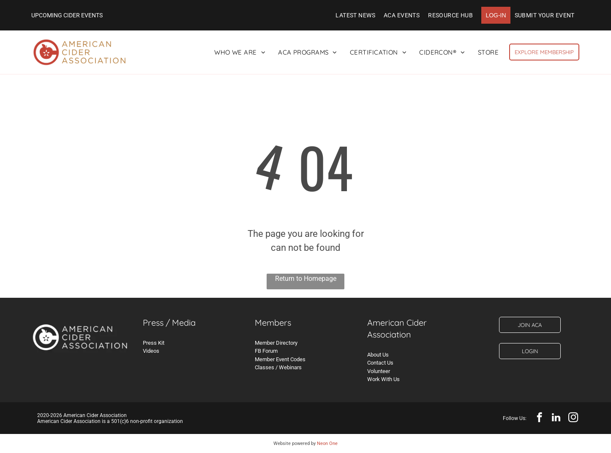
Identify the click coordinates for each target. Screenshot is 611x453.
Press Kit (153, 343)
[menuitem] (355, 15)
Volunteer (378, 371)
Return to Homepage (305, 279)
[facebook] (539, 418)
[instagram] (573, 418)
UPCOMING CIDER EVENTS (67, 15)
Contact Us (380, 363)
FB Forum (266, 351)
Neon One (327, 443)
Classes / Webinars (278, 367)
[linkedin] (556, 418)
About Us (378, 354)
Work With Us (383, 379)
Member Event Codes (280, 359)
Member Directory (276, 343)
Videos (151, 351)
